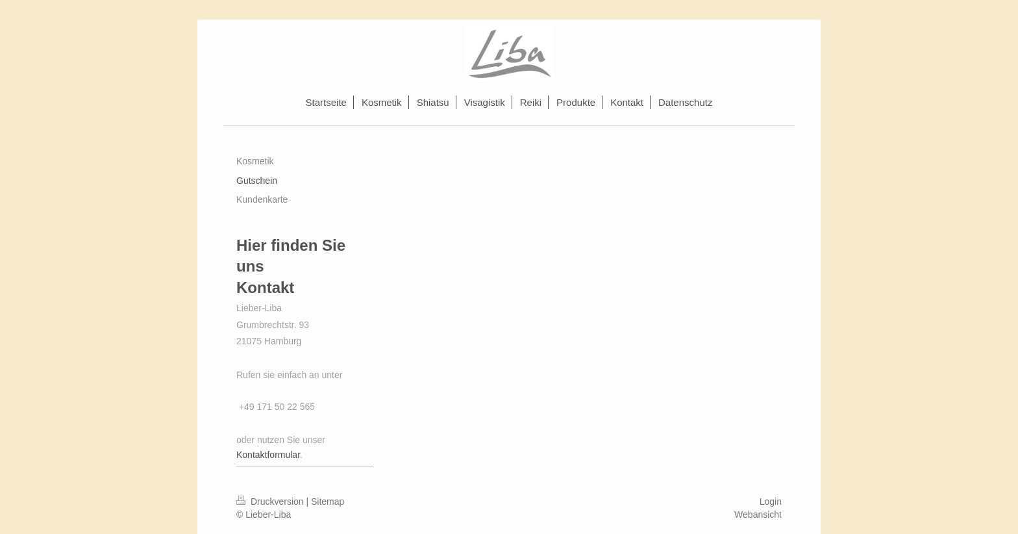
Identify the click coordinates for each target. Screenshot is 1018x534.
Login (771, 501)
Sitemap (327, 501)
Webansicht (758, 514)
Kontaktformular (268, 455)
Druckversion (271, 501)
